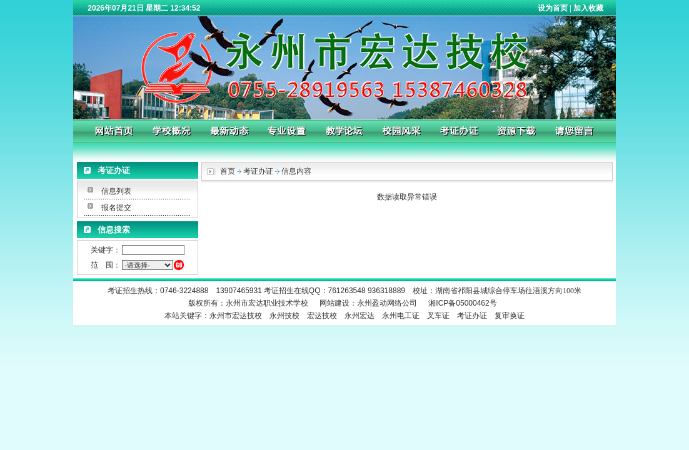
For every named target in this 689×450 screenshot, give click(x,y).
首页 (227, 171)
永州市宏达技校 (235, 315)
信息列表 (116, 191)
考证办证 (472, 315)
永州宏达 (359, 315)
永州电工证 (401, 315)
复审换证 (510, 315)
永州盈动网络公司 (387, 303)
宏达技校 (322, 315)
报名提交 (116, 207)
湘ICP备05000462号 (462, 303)
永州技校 (284, 315)
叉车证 (438, 315)
